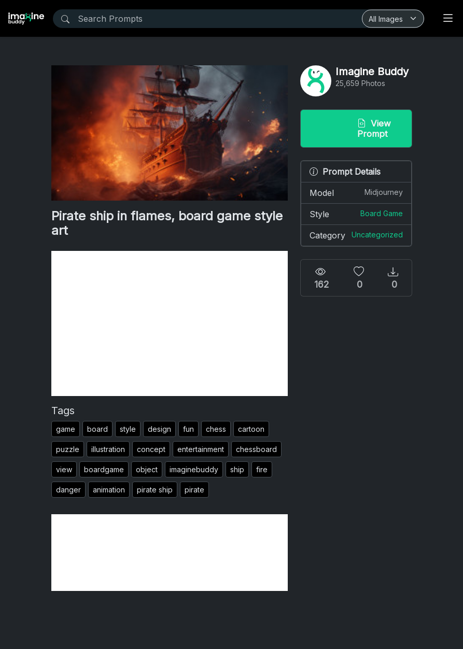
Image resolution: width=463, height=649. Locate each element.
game (65, 429)
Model (356, 192)
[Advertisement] (169, 323)
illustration (108, 449)
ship (237, 469)
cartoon (251, 429)
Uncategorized (377, 234)
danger (68, 489)
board (97, 429)
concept (151, 449)
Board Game (381, 213)
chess (216, 429)
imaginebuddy (194, 469)
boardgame (104, 469)
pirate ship (155, 489)
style (128, 429)
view (64, 469)
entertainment (200, 449)
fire (262, 469)
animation (109, 489)
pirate (194, 489)
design (159, 429)
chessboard (256, 449)
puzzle (67, 449)
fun (188, 429)
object (147, 469)
